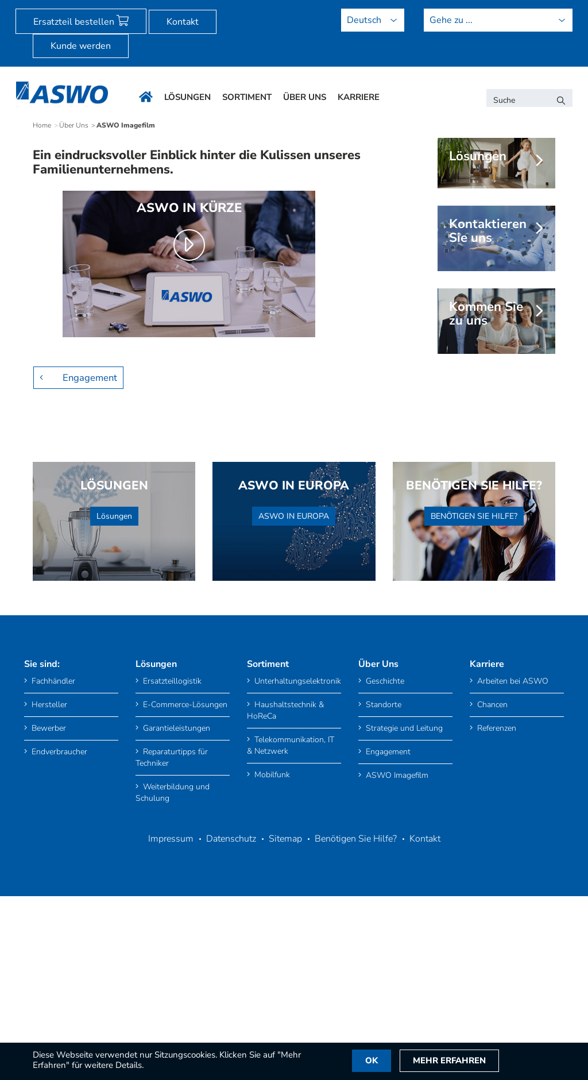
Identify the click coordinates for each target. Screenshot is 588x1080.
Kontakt (183, 22)
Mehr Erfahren (455, 1061)
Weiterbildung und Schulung (173, 991)
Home (42, 324)
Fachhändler (49, 879)
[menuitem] (45, 6)
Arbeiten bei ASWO (509, 879)
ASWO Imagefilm (393, 974)
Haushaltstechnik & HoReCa (285, 909)
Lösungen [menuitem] (187, 97)
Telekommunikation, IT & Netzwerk (290, 944)
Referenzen (493, 926)
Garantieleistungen (173, 926)
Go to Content (45, 6)
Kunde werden (81, 46)
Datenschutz (231, 1037)
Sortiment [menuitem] (247, 97)
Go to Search (143, 6)
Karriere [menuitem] (359, 97)
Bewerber (45, 926)
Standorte (379, 903)
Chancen (489, 903)
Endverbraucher (55, 950)
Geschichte (381, 879)
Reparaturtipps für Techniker (172, 956)
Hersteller (45, 903)
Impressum (171, 1037)
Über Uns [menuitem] (304, 97)
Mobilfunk (268, 973)
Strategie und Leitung (400, 926)
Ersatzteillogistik (169, 879)
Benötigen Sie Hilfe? (356, 1037)
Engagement (89, 576)
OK (374, 1061)
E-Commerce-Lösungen (181, 903)
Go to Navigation (95, 6)
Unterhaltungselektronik (294, 879)
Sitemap (285, 1037)
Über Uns (73, 324)
